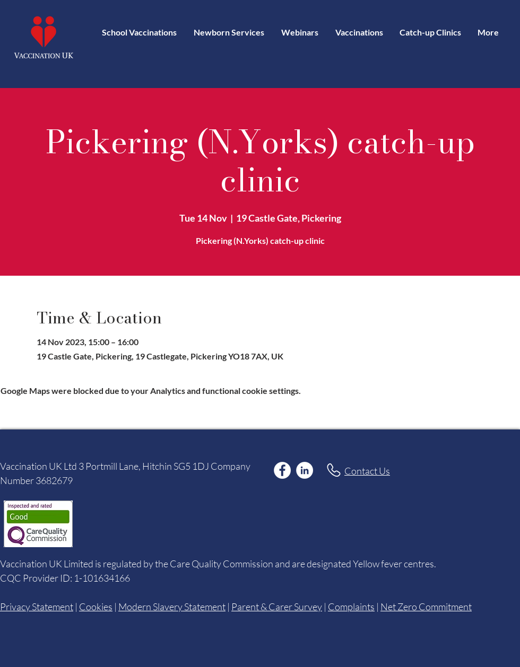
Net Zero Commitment (426, 606)
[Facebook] (282, 470)
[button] (359, 32)
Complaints (351, 606)
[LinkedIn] (304, 470)
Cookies (95, 606)
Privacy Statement (36, 606)
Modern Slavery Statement (172, 606)
